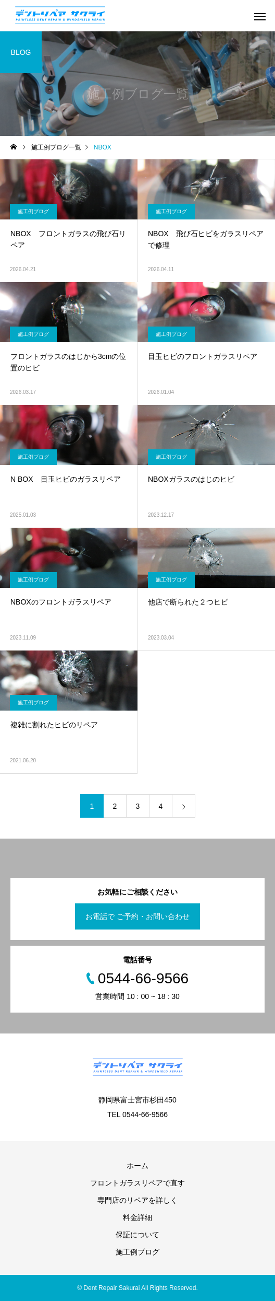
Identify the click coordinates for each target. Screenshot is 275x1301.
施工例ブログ (33, 211)
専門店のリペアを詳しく (137, 1200)
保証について (137, 1234)
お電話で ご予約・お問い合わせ (137, 916)
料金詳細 (137, 1217)
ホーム (137, 1165)
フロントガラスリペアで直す (137, 1183)
